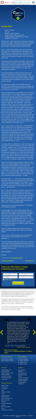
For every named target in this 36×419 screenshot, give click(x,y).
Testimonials (4, 387)
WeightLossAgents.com (10, 2)
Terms (14, 279)
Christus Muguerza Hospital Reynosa (23, 380)
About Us (3, 401)
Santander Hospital (23, 377)
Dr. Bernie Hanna (22, 364)
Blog (2, 390)
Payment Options (5, 392)
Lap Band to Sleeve (6, 376)
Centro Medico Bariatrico (22, 370)
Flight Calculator (5, 400)
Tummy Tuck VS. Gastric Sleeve (5, 396)
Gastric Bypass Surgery (7, 360)
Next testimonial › (30, 260)
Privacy (3, 405)
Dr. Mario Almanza (23, 359)
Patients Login (16, 2)
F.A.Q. (3, 393)
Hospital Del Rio (22, 373)
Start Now (18, 283)
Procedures (4, 388)
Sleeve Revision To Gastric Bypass (6, 370)
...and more (4, 379)
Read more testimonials (10, 350)
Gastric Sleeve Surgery (7, 359)
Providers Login (25, 2)
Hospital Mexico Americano (22, 383)
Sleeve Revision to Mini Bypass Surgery (7, 373)
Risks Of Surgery (5, 406)
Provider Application (6, 403)
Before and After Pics (6, 398)
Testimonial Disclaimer (17, 258)
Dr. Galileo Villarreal (23, 360)
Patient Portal (4, 385)
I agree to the (9, 279)
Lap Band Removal (6, 377)
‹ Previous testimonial (7, 260)
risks (19, 309)
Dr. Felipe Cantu (22, 362)
